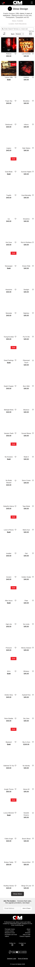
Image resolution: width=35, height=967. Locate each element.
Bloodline (26, 101)
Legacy (8, 148)
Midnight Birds (8, 410)
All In (8, 671)
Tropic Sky (8, 101)
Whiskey (26, 671)
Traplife (8, 195)
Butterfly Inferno (8, 506)
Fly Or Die (26, 337)
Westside (9, 313)
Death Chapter (9, 386)
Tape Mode (26, 506)
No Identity (26, 765)
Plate (26, 600)
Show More (17, 894)
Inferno (26, 124)
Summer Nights (26, 172)
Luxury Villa (9, 77)
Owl (26, 553)
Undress (26, 77)
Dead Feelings (9, 360)
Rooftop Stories (9, 886)
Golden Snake (26, 577)
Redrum (8, 54)
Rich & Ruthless (26, 242)
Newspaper (9, 266)
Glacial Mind (26, 862)
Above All (26, 789)
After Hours (9, 600)
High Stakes (26, 148)
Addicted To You (8, 765)
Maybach (9, 742)
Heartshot (9, 289)
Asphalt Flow (26, 695)
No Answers (9, 457)
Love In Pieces (9, 530)
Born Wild (26, 386)
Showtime (26, 219)
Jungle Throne (9, 789)
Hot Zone (9, 242)
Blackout (26, 410)
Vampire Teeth (9, 433)
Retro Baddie (8, 718)
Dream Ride (26, 266)
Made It (26, 457)
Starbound (8, 124)
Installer (8, 553)
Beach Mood (26, 838)
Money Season (26, 648)
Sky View (26, 718)
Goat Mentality (26, 195)
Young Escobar (9, 337)
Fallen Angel (9, 838)
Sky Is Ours (26, 742)
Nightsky (26, 313)
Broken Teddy (8, 862)
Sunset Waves (26, 433)
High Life (9, 624)
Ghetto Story (9, 695)
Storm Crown (26, 480)
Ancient (8, 577)
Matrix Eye (26, 530)
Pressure (9, 648)
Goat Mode (8, 172)
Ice (9, 219)
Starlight (26, 289)
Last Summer (26, 54)
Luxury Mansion (8, 813)
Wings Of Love (26, 886)
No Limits (26, 624)
